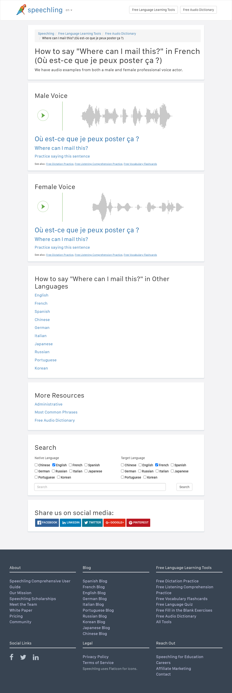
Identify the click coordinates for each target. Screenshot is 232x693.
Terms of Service (98, 662)
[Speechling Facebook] (14, 658)
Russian (42, 351)
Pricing (16, 616)
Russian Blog (95, 616)
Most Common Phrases (56, 412)
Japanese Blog (96, 627)
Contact (163, 674)
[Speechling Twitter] (26, 658)
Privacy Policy (96, 656)
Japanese (44, 343)
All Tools (164, 621)
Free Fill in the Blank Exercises (184, 610)
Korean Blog (94, 621)
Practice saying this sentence (62, 156)
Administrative (49, 404)
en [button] (69, 10)
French (41, 303)
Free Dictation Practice (177, 581)
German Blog (95, 598)
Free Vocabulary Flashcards (182, 598)
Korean (41, 368)
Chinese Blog (95, 633)
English (41, 295)
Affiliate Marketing (173, 668)
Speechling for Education (179, 656)
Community (20, 621)
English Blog (94, 592)
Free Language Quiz (174, 604)
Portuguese (46, 359)
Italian (41, 335)
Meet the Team (23, 604)
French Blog (94, 586)
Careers (163, 662)
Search (184, 487)
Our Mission (20, 592)
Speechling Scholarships (33, 598)
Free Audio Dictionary (198, 10)
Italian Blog (93, 604)
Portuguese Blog (98, 610)
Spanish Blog (95, 581)
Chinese (42, 319)
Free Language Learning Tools (153, 10)
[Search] (100, 487)
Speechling (46, 33)
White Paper (21, 610)
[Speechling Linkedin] (38, 658)
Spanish (42, 311)
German (42, 327)
